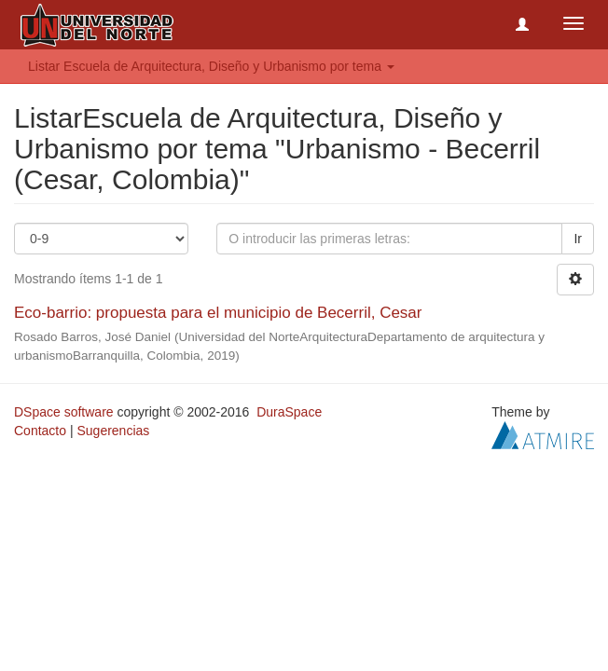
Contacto (40, 430)
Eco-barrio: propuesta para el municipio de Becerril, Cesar (217, 313)
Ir (577, 238)
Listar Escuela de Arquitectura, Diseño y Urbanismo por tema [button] (211, 66)
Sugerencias (112, 430)
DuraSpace (289, 411)
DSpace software (64, 411)
